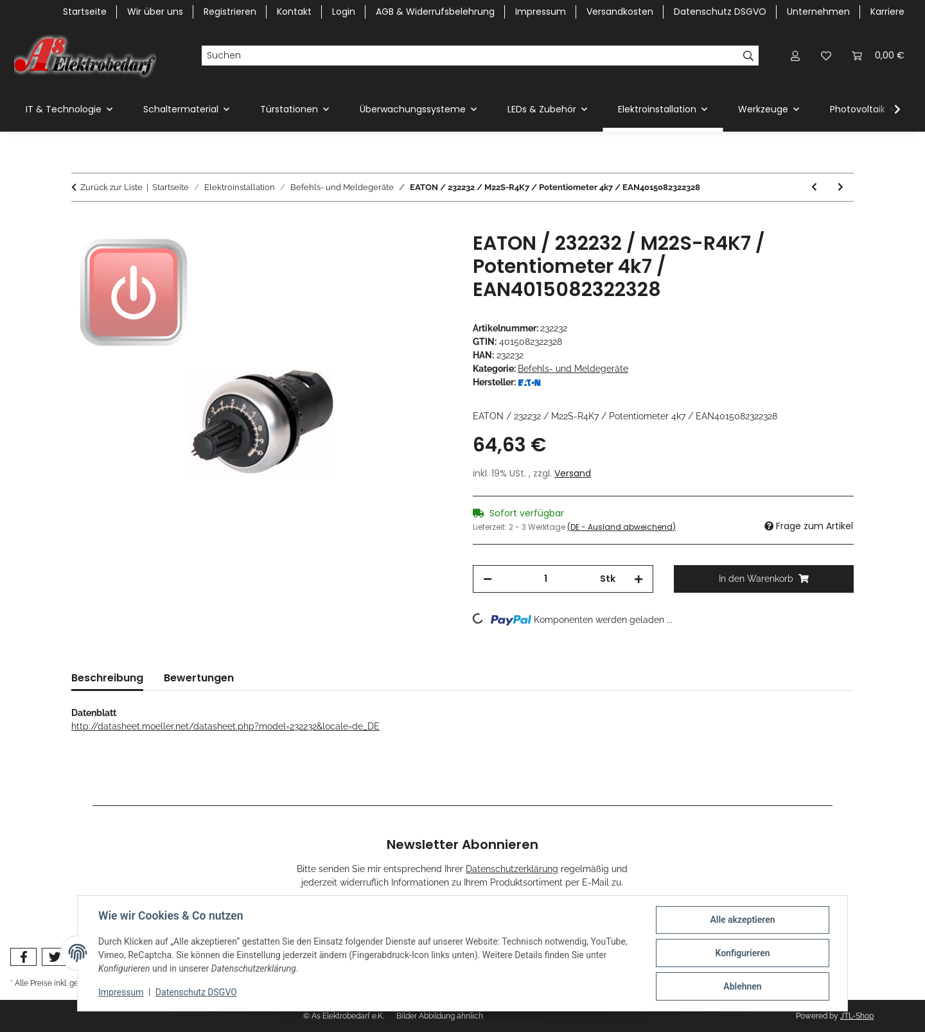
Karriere (887, 11)
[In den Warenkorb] (81, 225)
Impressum (120, 992)
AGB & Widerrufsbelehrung (435, 11)
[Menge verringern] (487, 579)
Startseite (85, 11)
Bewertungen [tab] (199, 677)
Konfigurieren (742, 953)
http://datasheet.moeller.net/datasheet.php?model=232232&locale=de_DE (225, 726)
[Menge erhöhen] (638, 579)
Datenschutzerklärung (512, 869)
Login (343, 11)
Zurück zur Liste (111, 187)
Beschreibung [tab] (107, 677)
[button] (795, 55)
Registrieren (230, 11)
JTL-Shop (857, 1015)
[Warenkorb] (878, 55)
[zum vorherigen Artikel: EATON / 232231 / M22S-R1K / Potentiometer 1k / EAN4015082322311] (814, 187)
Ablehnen (742, 986)
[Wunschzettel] (826, 55)
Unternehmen (818, 11)
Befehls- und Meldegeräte (573, 368)
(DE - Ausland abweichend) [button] (621, 526)
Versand (572, 473)
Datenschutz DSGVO (196, 992)
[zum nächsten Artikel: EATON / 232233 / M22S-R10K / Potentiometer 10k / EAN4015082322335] (840, 187)
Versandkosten (619, 11)
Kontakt (294, 11)
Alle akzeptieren (742, 919)
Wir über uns (155, 11)
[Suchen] (470, 56)
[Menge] (546, 579)
